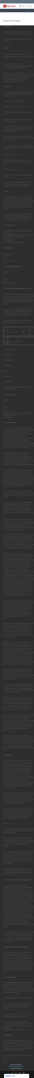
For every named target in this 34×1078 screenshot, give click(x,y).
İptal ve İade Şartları (16, 1064)
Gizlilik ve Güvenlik (16, 1068)
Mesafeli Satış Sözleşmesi (16, 1066)
